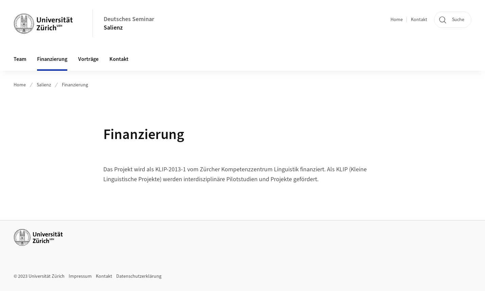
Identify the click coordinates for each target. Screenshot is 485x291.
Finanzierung (52, 59)
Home (397, 19)
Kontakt (419, 19)
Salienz (113, 27)
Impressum (80, 276)
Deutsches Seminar (129, 19)
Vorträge (88, 59)
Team (20, 59)
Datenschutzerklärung (138, 276)
